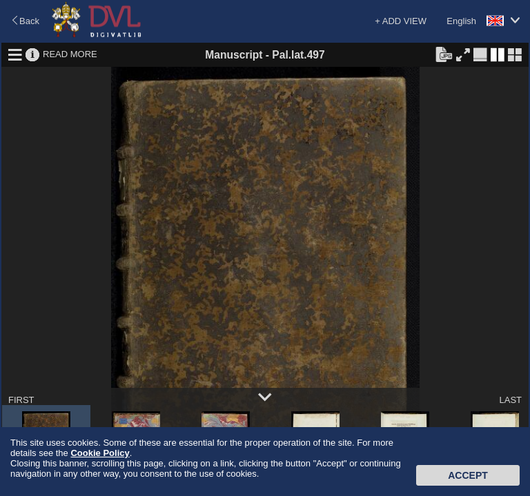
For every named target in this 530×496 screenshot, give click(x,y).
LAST (510, 400)
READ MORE (70, 54)
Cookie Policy (99, 453)
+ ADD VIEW (400, 21)
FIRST (21, 400)
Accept (468, 475)
